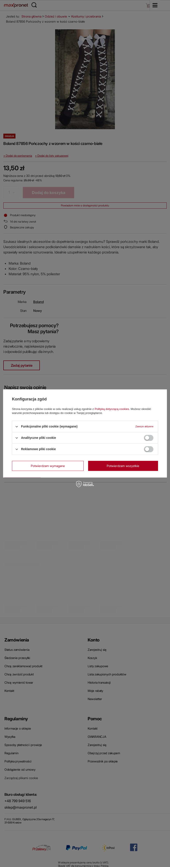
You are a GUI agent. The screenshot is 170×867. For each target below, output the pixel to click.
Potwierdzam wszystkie (123, 466)
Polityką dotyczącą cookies (112, 409)
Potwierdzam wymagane (48, 466)
